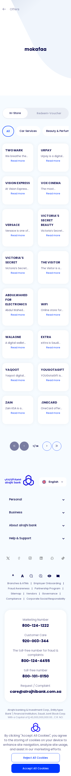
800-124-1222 (35, 625)
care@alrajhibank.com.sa (35, 691)
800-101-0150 (35, 676)
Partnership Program (47, 588)
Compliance (13, 598)
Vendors (31, 593)
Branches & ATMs (18, 583)
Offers (10, 9)
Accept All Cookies (36, 768)
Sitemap (16, 593)
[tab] (15, 113)
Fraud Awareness (19, 588)
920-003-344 (35, 641)
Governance (50, 593)
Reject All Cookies (35, 758)
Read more (18, 160)
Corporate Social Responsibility (46, 598)
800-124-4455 (35, 660)
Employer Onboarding (47, 583)
